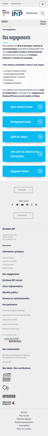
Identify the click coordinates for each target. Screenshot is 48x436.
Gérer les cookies (24, 428)
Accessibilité (24, 425)
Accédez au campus (10, 261)
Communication (8, 264)
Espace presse (8, 268)
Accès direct (43, 23)
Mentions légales (24, 418)
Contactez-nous (16, 4)
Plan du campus (8, 258)
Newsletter (22, 215)
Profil (24, 22)
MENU (5, 22)
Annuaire (5, 4)
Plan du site (24, 415)
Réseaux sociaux (33, 22)
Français (42, 3)
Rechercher (32, 13)
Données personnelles (24, 422)
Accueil (24, 412)
